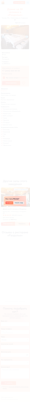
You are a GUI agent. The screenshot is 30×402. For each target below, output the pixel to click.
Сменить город (19, 202)
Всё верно (9, 202)
